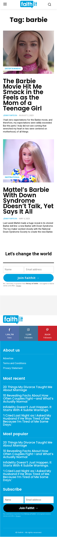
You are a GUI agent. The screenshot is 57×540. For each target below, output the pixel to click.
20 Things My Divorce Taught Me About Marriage (27, 388)
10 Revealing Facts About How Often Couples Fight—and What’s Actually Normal (28, 398)
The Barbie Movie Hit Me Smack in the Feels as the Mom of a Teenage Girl (23, 95)
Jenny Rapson (10, 115)
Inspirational (12, 177)
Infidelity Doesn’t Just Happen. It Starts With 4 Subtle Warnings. (27, 408)
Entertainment (13, 69)
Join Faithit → (28, 278)
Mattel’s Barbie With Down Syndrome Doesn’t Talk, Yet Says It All (28, 200)
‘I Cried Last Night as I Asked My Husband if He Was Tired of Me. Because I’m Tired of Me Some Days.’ (27, 420)
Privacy (18, 286)
